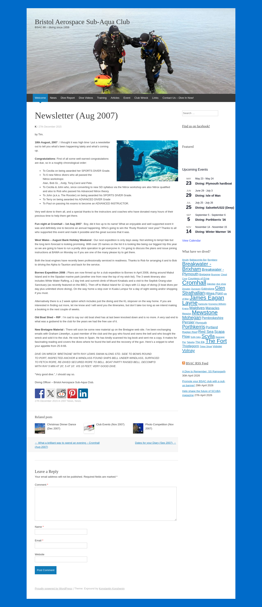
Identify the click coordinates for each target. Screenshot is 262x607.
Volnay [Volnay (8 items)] (188, 350)
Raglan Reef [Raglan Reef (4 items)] (190, 332)
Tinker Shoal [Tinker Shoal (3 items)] (206, 346)
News (53, 97)
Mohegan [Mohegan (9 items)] (191, 317)
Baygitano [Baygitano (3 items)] (212, 260)
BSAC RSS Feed (197, 363)
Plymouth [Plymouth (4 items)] (201, 322)
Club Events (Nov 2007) (110, 424)
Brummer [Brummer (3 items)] (215, 274)
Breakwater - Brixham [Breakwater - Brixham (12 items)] (196, 266)
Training (101, 97)
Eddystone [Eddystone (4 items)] (208, 288)
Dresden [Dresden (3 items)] (186, 289)
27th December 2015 (50, 126)
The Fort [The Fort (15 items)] (216, 341)
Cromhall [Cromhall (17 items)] (194, 282)
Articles (115, 97)
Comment (41, 484)
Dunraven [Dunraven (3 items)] (196, 289)
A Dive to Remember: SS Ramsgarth (204, 371)
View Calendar (191, 240)
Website (39, 554)
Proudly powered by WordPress (53, 588)
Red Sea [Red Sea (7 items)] (206, 331)
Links (155, 97)
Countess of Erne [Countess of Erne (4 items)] (198, 278)
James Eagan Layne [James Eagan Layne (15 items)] (203, 300)
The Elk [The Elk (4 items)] (200, 342)
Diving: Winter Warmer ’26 (213, 231)
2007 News (67, 401)
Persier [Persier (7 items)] (188, 322)
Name (39, 526)
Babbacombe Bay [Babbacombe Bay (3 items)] (198, 260)
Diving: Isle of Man (208, 195)
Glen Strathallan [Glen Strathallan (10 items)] (203, 290)
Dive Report (68, 97)
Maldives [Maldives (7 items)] (197, 308)
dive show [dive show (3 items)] (221, 284)
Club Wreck (141, 97)
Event (126, 97)
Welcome (40, 97)
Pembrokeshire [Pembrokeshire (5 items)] (212, 318)
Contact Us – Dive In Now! (178, 97)
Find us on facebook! (196, 126)
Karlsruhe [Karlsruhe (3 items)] (203, 304)
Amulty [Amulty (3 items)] (185, 260)
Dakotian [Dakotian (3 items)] (211, 284)
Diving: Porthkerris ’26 (210, 219)
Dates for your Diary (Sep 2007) (155, 442)
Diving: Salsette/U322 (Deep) (214, 207)
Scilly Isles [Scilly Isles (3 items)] (196, 337)
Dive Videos (86, 97)
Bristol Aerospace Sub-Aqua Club (82, 21)
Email (39, 540)
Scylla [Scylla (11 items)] (208, 336)
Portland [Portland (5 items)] (212, 327)
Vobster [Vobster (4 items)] (217, 346)
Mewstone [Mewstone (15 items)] (205, 312)
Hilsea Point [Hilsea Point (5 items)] (214, 293)
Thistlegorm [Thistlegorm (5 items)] (190, 346)
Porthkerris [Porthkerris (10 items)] (193, 326)
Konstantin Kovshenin (112, 588)
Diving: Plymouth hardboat (213, 183)
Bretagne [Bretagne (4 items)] (204, 274)
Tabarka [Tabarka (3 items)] (191, 342)
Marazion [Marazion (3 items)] (186, 313)
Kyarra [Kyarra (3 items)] (185, 308)
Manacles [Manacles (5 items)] (212, 308)
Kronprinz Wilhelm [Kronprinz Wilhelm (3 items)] (217, 304)
